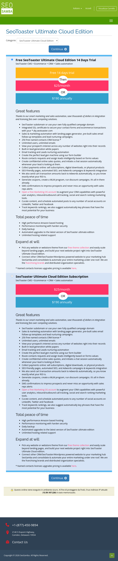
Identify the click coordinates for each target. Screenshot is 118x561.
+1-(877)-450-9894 (25, 525)
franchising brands (35, 262)
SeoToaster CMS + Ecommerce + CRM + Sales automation (59, 164)
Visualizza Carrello (106, 8)
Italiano (77, 8)
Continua (59, 49)
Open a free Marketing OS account (39, 191)
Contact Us (20, 542)
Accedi (88, 8)
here (73, 268)
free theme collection (78, 247)
